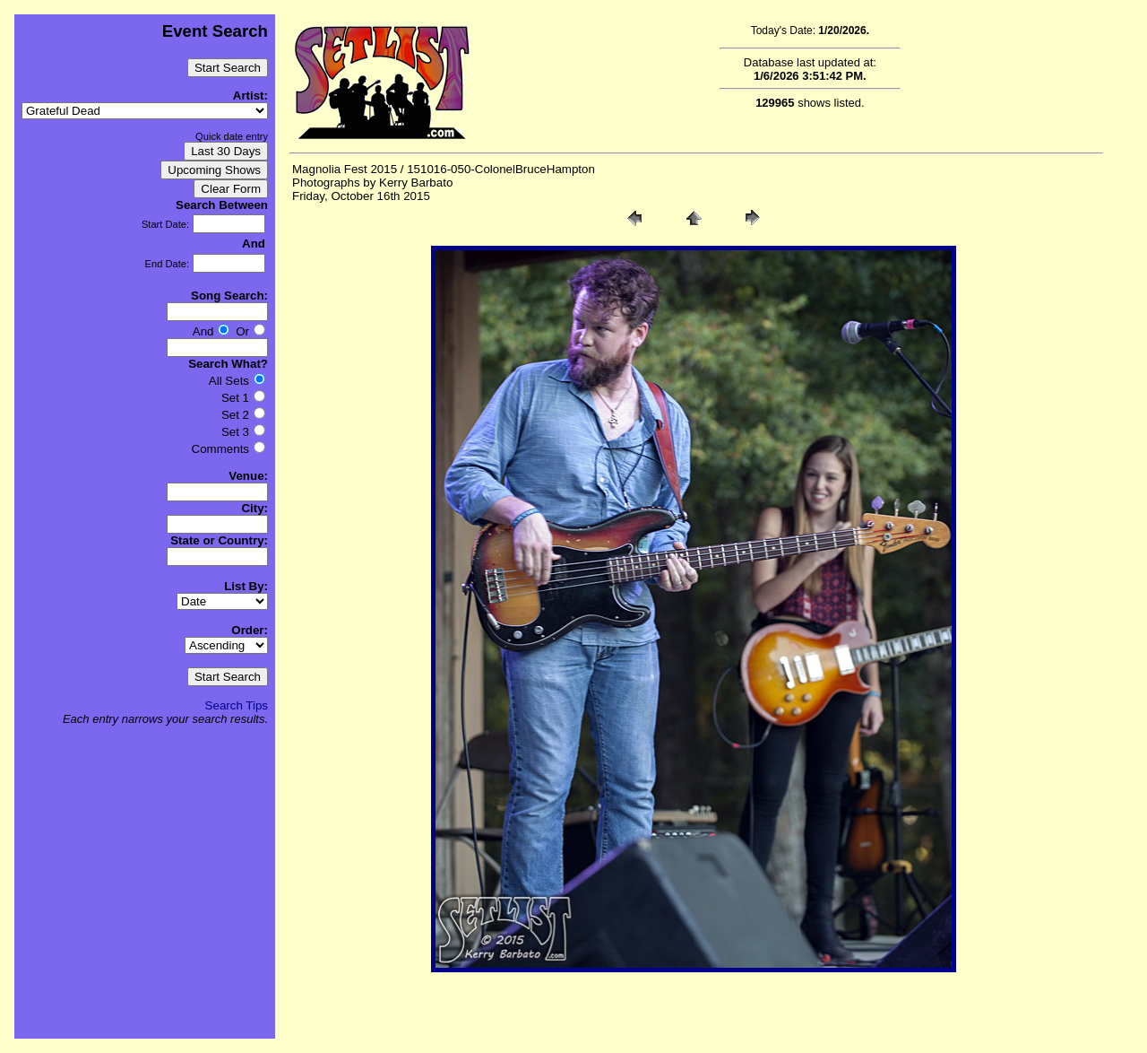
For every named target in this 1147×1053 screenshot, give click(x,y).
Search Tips (236, 705)
